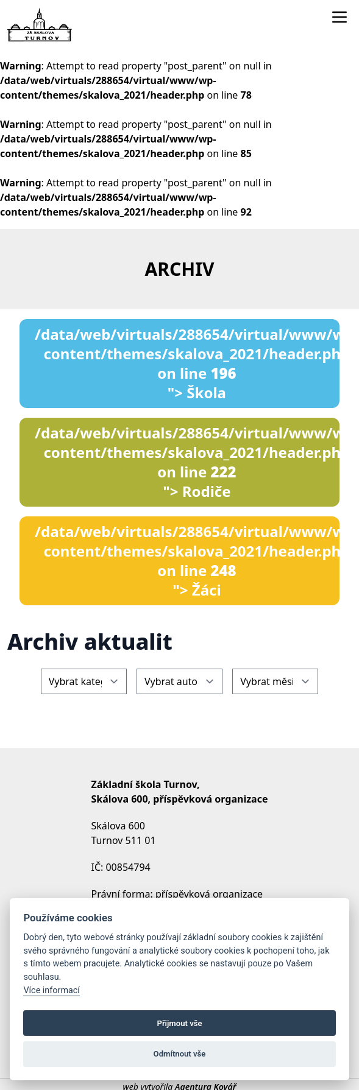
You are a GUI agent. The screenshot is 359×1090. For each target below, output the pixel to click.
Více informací (51, 990)
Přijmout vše (179, 1023)
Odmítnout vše (180, 1053)
